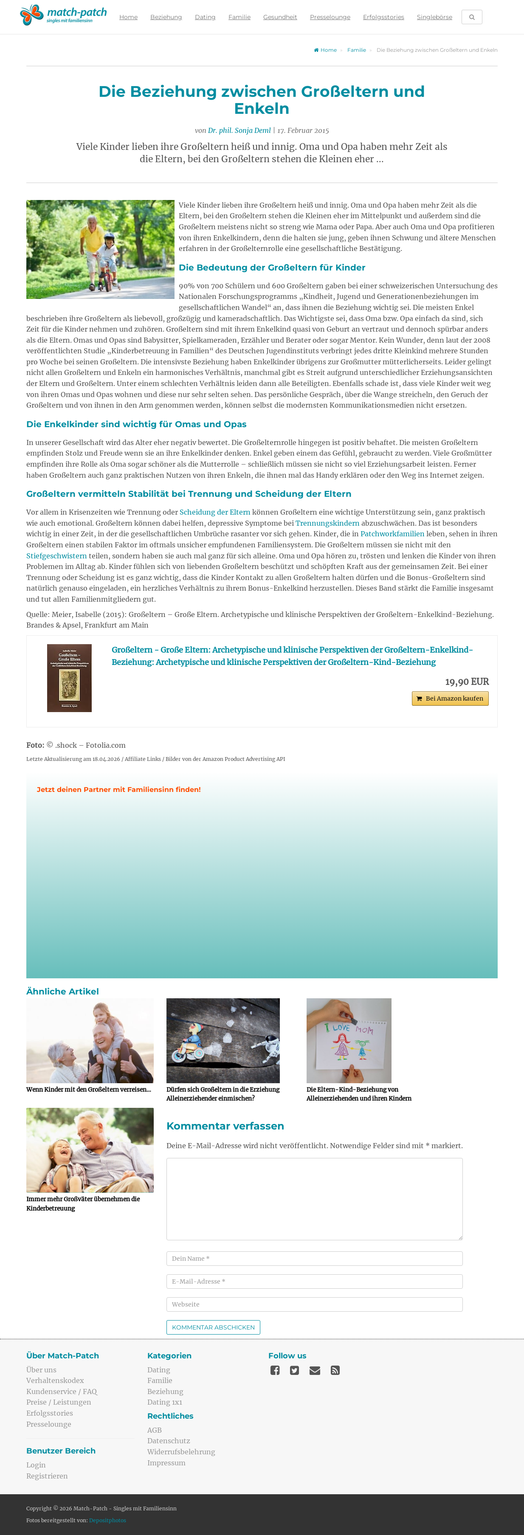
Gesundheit (280, 17)
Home (128, 17)
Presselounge (330, 17)
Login (36, 1465)
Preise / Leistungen (58, 1402)
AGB (154, 1430)
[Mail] (314, 1370)
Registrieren (47, 1476)
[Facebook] (275, 1370)
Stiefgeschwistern (56, 556)
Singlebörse (434, 17)
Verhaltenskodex (55, 1380)
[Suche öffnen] (472, 17)
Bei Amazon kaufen (454, 698)
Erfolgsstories (383, 17)
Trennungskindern (328, 523)
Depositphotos (107, 1520)
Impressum (166, 1463)
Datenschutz (168, 1440)
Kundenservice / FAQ (61, 1391)
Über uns (41, 1370)
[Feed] (335, 1370)
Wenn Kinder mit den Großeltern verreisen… (88, 1089)
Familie (239, 17)
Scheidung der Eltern (215, 512)
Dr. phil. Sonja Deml (239, 130)
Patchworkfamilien (393, 534)
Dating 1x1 (164, 1402)
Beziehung (166, 17)
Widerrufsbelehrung (181, 1452)
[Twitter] (294, 1370)
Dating (205, 17)
